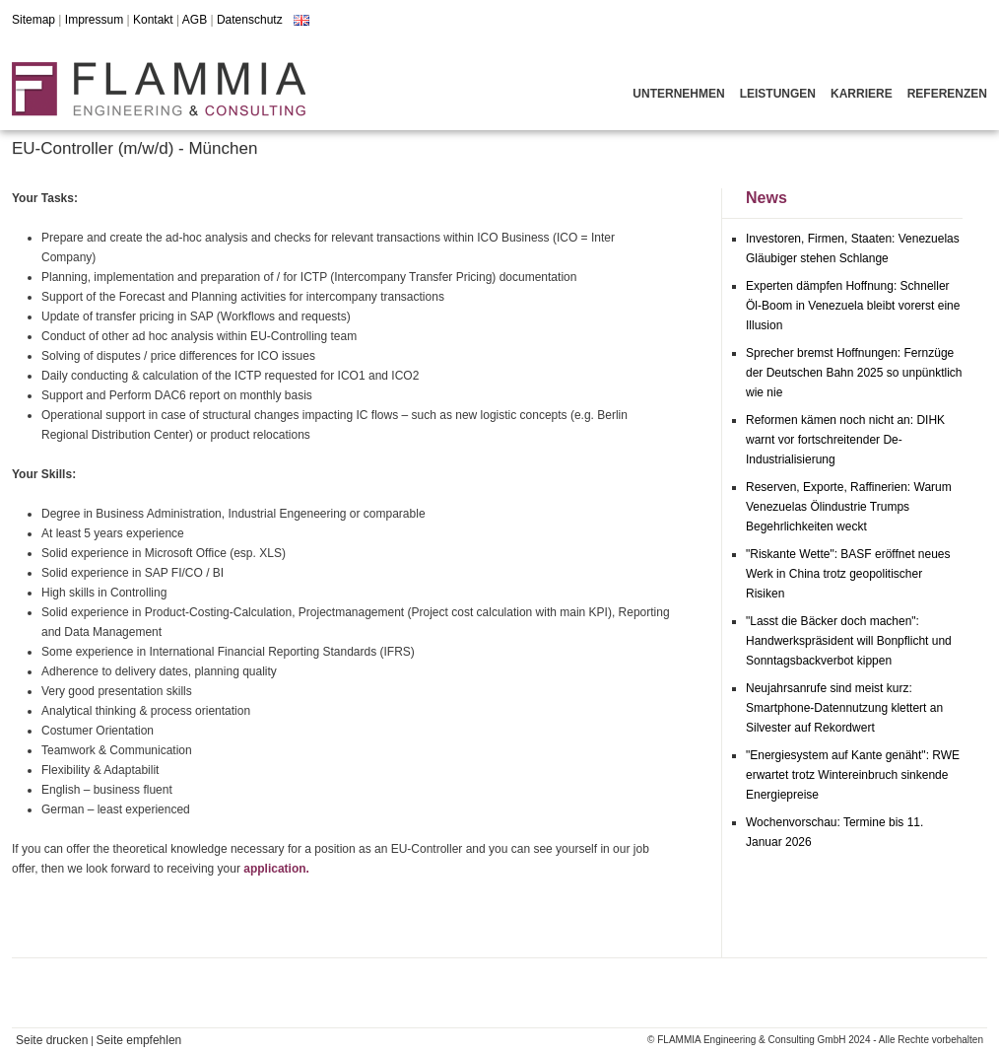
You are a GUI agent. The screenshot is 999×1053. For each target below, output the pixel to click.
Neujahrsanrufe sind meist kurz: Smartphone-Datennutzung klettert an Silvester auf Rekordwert (844, 708)
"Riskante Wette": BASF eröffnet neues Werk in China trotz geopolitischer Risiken (848, 573)
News (766, 197)
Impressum (94, 20)
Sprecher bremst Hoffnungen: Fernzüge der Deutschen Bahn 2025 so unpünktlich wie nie (854, 372)
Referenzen (947, 94)
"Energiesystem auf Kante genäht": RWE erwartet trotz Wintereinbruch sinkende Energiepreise (853, 775)
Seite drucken (52, 1040)
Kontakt (153, 20)
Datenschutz (250, 20)
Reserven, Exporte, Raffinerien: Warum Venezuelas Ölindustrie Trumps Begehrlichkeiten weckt (849, 506)
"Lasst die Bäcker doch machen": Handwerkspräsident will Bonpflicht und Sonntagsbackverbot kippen (849, 640)
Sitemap (33, 20)
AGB (194, 20)
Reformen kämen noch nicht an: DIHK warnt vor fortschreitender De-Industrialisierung (845, 439)
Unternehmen (678, 94)
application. (276, 869)
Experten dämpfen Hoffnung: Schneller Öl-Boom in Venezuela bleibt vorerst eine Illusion (853, 305)
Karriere (862, 94)
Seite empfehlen (139, 1040)
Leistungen (778, 94)
